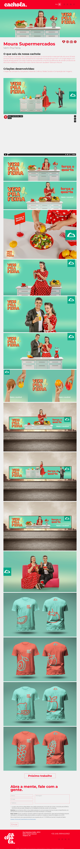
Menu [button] (58, 4)
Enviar (14, 824)
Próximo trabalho (40, 775)
